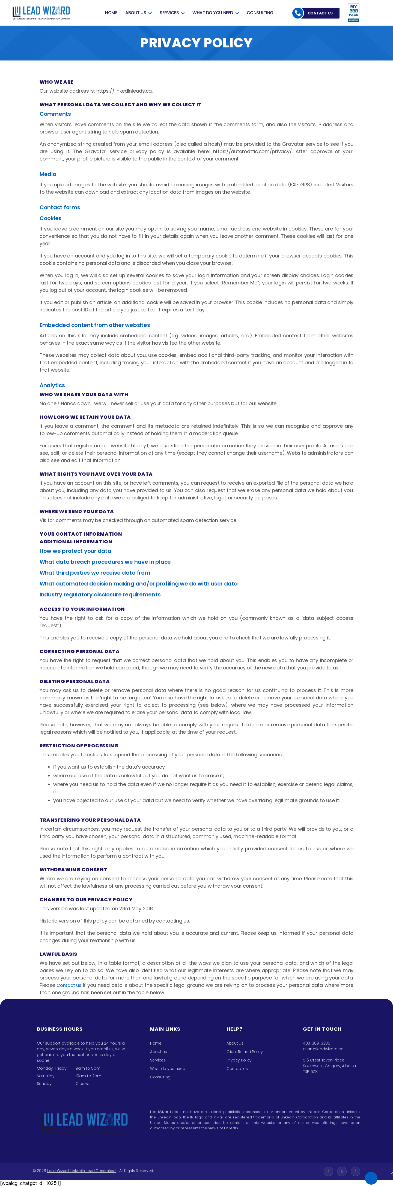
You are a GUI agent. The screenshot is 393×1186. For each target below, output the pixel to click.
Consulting (260, 12)
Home (111, 12)
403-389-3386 (316, 1043)
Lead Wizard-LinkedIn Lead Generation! (81, 1170)
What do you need (212, 12)
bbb (354, 12)
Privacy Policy (239, 1060)
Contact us (320, 13)
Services (169, 12)
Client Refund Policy (245, 1051)
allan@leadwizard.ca (323, 1049)
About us (135, 12)
